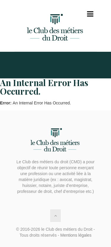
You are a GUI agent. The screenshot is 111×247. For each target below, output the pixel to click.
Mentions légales (75, 235)
